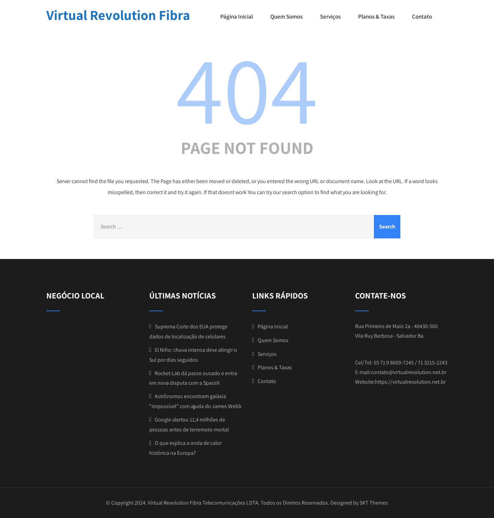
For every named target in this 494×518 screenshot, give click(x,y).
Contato (422, 16)
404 (247, 88)
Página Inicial (236, 16)
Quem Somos (286, 16)
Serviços (330, 16)
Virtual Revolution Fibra (118, 15)
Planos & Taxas (376, 16)
